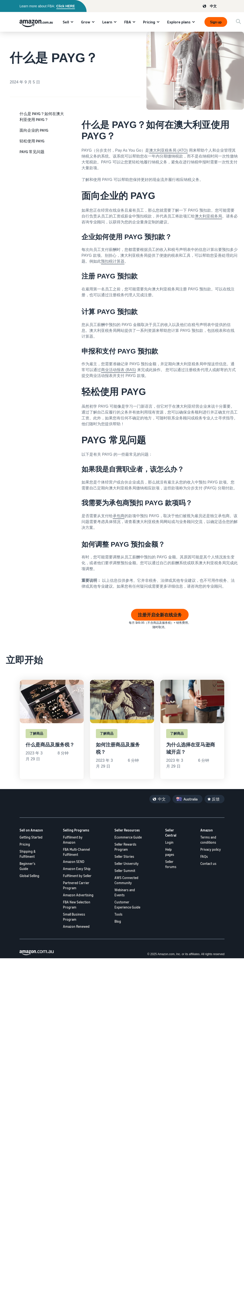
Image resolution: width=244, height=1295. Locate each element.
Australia (190, 799)
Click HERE (65, 6)
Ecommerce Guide (128, 837)
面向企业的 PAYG (34, 130)
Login (169, 842)
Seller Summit (124, 871)
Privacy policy (210, 849)
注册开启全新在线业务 (160, 614)
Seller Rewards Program (125, 846)
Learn (107, 22)
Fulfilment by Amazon (72, 839)
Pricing (149, 22)
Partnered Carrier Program (76, 885)
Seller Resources (127, 830)
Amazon (206, 830)
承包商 (118, 516)
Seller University (126, 863)
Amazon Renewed (76, 926)
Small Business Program (74, 916)
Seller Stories (124, 856)
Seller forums (170, 864)
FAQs (204, 856)
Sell (66, 22)
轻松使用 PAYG (32, 140)
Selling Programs (76, 830)
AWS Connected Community (126, 880)
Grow (85, 22)
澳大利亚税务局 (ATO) (168, 150)
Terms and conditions (208, 839)
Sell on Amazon (31, 830)
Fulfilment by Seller (77, 876)
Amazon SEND (73, 862)
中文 (213, 6)
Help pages (169, 852)
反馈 (216, 799)
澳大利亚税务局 (208, 216)
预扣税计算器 (112, 261)
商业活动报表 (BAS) (118, 370)
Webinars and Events (124, 892)
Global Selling (29, 876)
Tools (118, 914)
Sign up (216, 22)
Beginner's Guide (27, 866)
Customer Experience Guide (127, 904)
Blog (117, 921)
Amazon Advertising (78, 895)
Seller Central (170, 832)
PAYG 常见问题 (32, 151)
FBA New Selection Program (76, 904)
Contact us (208, 863)
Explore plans (179, 22)
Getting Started (31, 837)
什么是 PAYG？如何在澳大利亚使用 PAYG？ (42, 116)
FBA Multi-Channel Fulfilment (76, 852)
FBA (127, 22)
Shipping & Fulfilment (28, 854)
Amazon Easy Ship (77, 869)
